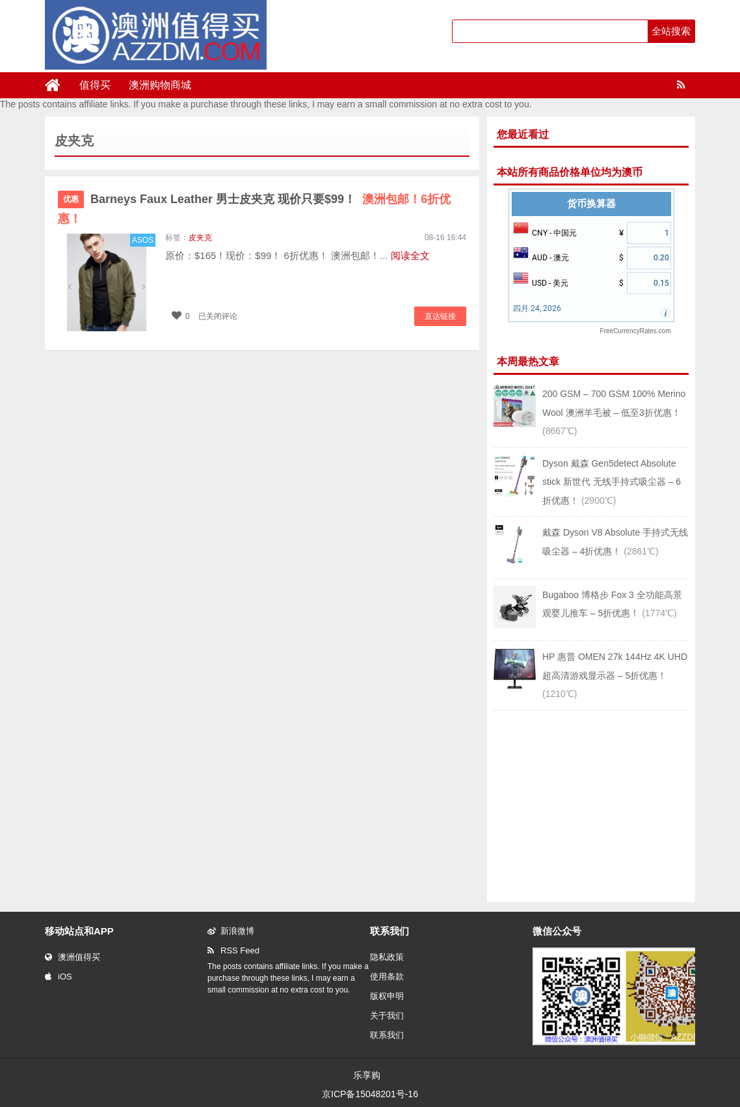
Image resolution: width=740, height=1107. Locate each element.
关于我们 (387, 1015)
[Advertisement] (591, 805)
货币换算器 (591, 204)
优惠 (71, 199)
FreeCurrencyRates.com (635, 331)
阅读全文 (410, 255)
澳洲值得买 (72, 957)
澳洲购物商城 (160, 84)
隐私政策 (387, 957)
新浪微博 (230, 931)
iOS (58, 976)
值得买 (95, 84)
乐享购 (366, 1075)
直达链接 (440, 316)
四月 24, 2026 (537, 308)
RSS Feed (233, 950)
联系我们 (387, 1035)
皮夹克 (200, 237)
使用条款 (387, 976)
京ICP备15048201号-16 (370, 1094)
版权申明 (387, 996)
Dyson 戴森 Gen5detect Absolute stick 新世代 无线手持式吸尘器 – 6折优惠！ (611, 482)
